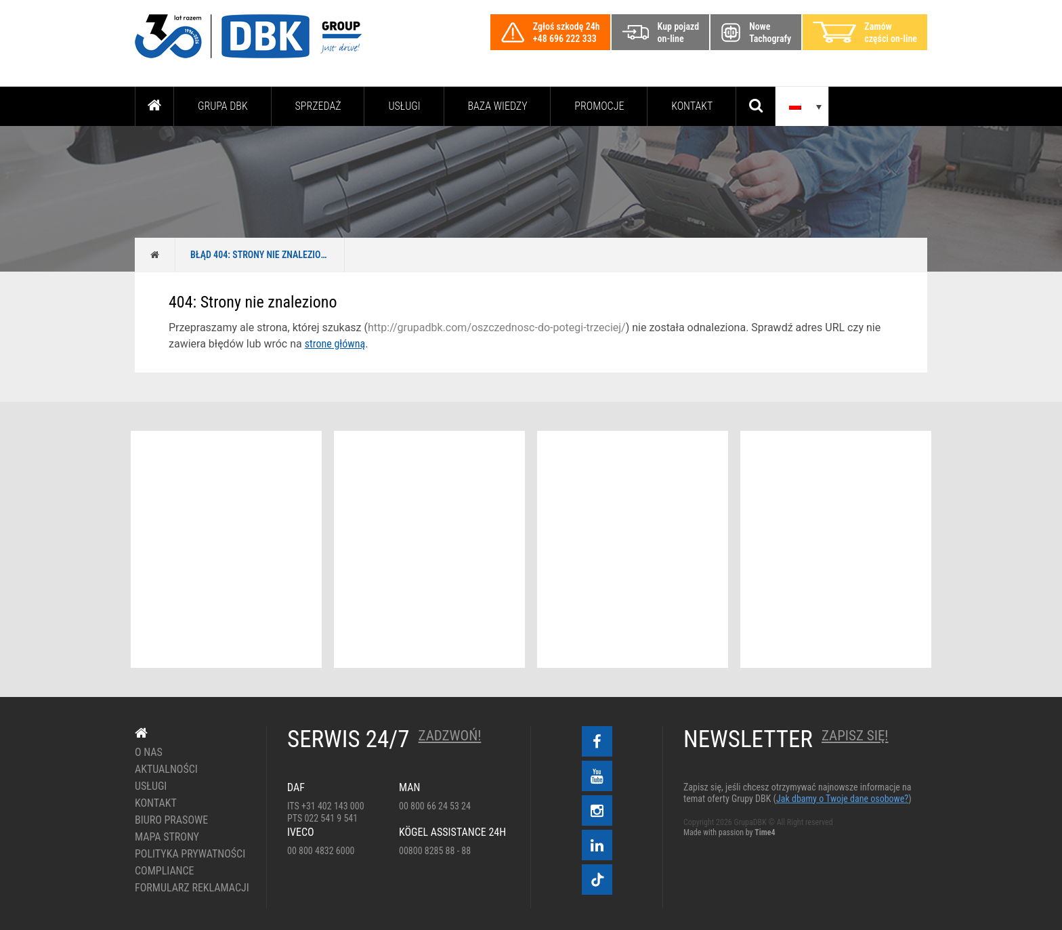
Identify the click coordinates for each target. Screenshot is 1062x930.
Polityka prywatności (190, 854)
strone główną (335, 343)
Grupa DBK (223, 106)
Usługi (404, 106)
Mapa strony (167, 837)
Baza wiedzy (498, 106)
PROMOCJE (599, 106)
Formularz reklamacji (191, 888)
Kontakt (692, 106)
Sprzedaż (318, 106)
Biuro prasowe (171, 820)
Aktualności (166, 769)
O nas (149, 752)
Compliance (164, 871)
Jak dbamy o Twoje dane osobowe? (842, 798)
